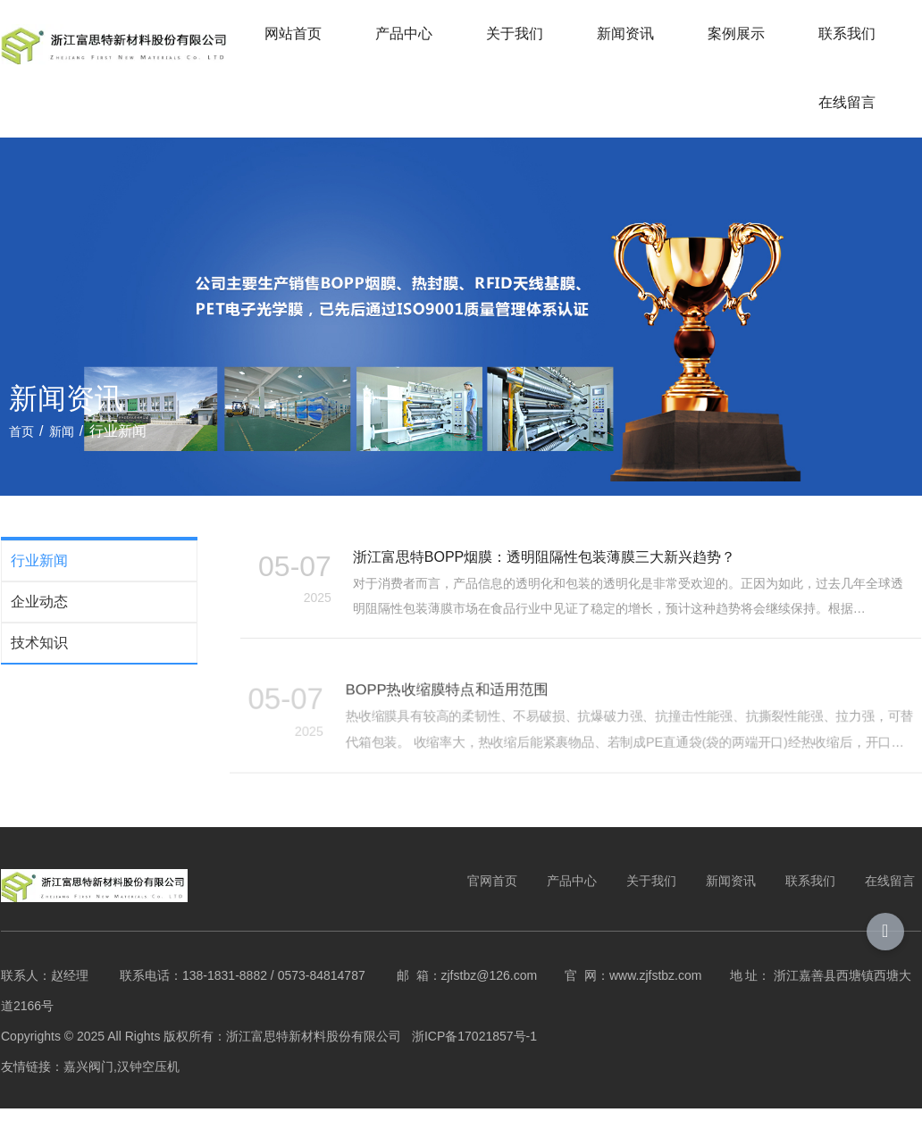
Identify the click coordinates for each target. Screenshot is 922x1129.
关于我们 (515, 33)
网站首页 (294, 33)
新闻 (61, 445)
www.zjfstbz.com (654, 994)
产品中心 (404, 33)
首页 (23, 445)
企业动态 (38, 617)
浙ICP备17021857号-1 (475, 1055)
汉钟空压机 (147, 1085)
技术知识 (38, 658)
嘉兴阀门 (88, 1085)
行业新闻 (38, 576)
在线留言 (847, 102)
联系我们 (847, 33)
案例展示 (737, 33)
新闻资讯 (626, 33)
